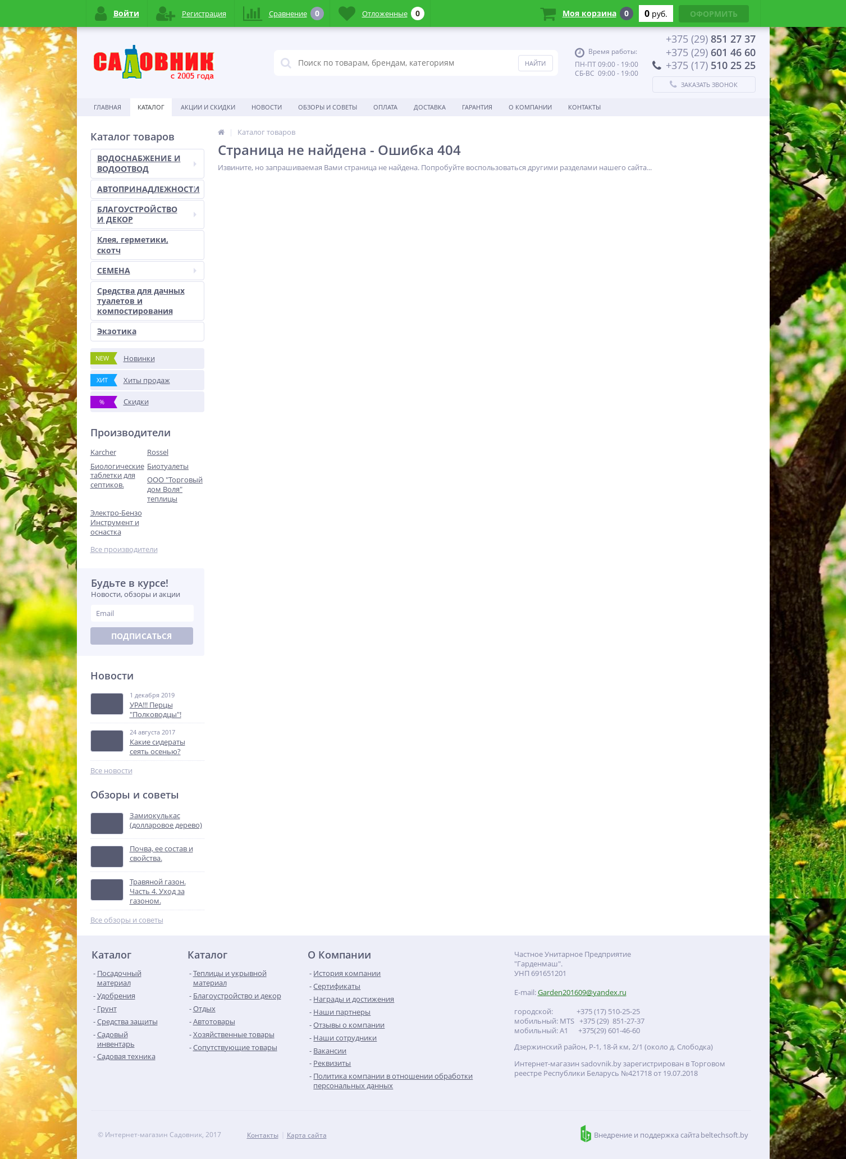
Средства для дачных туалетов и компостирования (141, 300)
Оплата (385, 107)
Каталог (151, 107)
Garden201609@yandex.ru (582, 992)
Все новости (111, 770)
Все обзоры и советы (126, 920)
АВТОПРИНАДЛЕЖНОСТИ (148, 189)
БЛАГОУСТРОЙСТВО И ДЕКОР (146, 214)
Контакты (584, 107)
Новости (266, 107)
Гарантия (477, 107)
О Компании (530, 107)
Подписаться (141, 636)
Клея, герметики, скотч (132, 244)
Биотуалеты (168, 466)
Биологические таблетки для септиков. (117, 475)
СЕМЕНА (146, 270)
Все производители (124, 549)
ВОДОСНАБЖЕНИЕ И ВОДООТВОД (146, 163)
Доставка (430, 107)
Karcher (103, 452)
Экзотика (116, 331)
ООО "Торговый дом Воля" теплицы (175, 489)
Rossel (157, 452)
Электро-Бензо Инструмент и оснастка (116, 522)
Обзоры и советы (327, 107)
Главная (107, 107)
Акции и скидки (208, 107)
